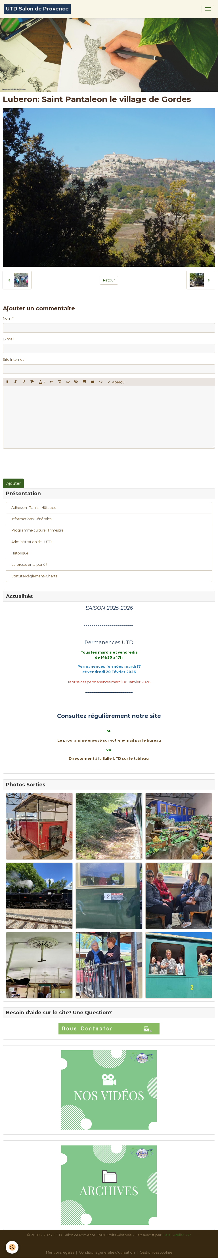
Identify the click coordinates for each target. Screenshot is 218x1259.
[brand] (37, 9)
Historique (19, 553)
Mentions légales (60, 1252)
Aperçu (116, 382)
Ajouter (13, 483)
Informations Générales (31, 519)
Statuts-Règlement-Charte (34, 576)
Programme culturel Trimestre (37, 530)
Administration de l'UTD (31, 542)
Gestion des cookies (156, 1252)
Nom (7, 318)
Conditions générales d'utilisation (107, 1252)
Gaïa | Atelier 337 (176, 1235)
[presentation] (46, 464)
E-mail (8, 339)
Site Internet (13, 359)
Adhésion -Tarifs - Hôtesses (33, 507)
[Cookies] (12, 1247)
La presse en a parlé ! (29, 564)
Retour (109, 280)
